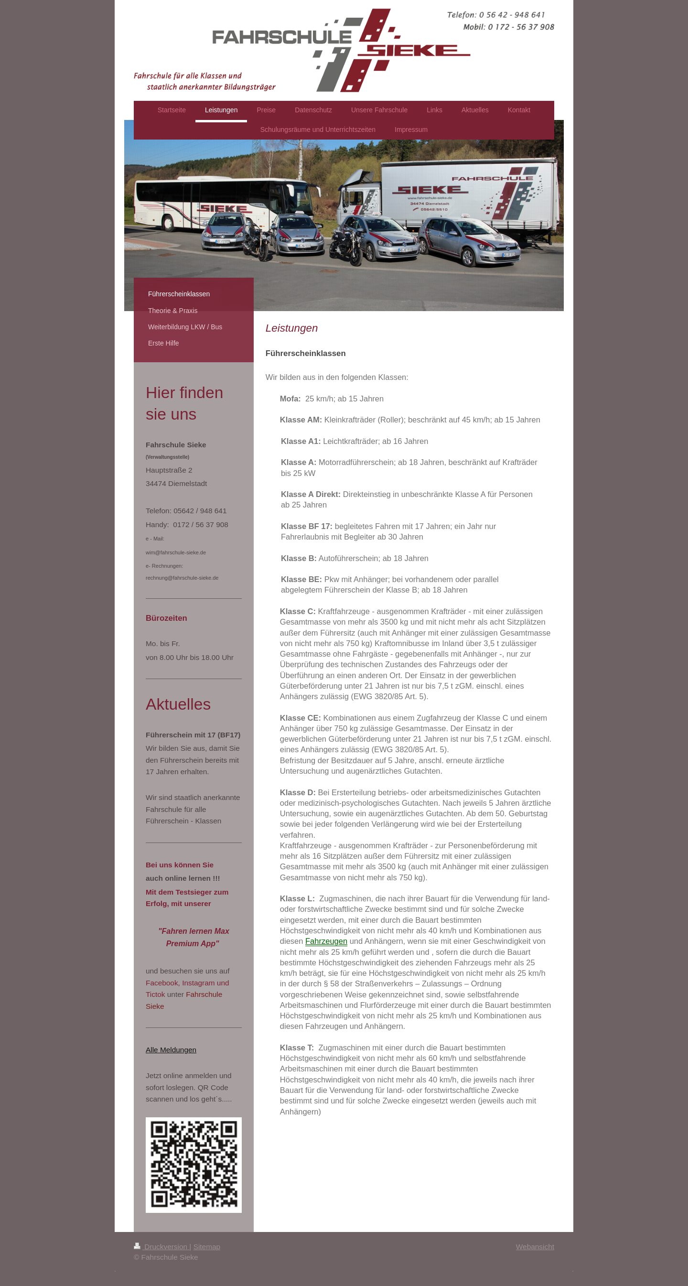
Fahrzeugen (326, 941)
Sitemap (207, 1247)
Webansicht (535, 1247)
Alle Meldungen (171, 1050)
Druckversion (161, 1247)
